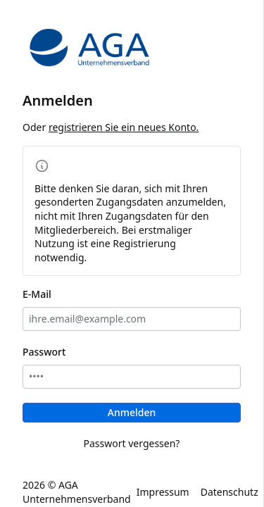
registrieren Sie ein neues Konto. (124, 127)
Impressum (163, 492)
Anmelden (132, 412)
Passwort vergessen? (132, 443)
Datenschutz (229, 492)
